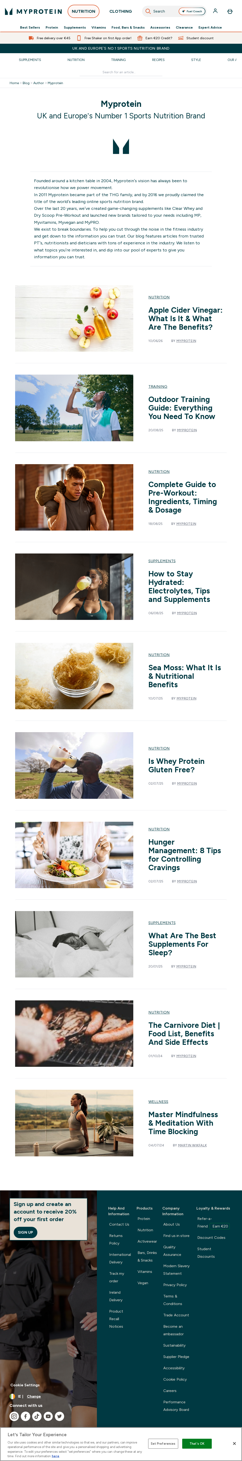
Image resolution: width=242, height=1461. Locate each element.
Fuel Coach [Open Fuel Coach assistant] (192, 11)
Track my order (116, 1277)
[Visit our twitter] (59, 1416)
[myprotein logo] (33, 11)
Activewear (147, 1241)
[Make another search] (121, 72)
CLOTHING (120, 13)
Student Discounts (206, 1252)
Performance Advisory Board (176, 1406)
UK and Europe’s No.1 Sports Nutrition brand (120, 48)
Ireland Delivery (115, 1296)
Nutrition (76, 60)
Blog (26, 83)
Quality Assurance (172, 1251)
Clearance (184, 27)
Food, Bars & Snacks (128, 27)
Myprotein (55, 83)
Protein (52, 27)
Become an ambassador (173, 1330)
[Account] (216, 11)
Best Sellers (30, 27)
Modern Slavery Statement (176, 1269)
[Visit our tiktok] (37, 1416)
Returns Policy (116, 1239)
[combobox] (174, 11)
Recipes (158, 60)
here (55, 1456)
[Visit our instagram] (14, 1416)
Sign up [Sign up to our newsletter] (25, 1232)
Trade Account (176, 1315)
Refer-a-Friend (213, 1223)
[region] (121, 1444)
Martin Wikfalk (192, 1145)
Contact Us (119, 1224)
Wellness (158, 1102)
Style (196, 60)
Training (118, 60)
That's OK (197, 1443)
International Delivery (120, 1258)
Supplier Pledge (176, 1357)
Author (38, 83)
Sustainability (174, 1345)
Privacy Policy (174, 1285)
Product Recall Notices (116, 1318)
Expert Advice (210, 27)
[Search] (148, 11)
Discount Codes (211, 1238)
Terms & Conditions (172, 1300)
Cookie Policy (174, 1379)
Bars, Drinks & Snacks (147, 1256)
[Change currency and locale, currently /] (48, 1396)
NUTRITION (83, 13)
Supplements (75, 27)
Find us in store (176, 1236)
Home (14, 83)
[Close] (234, 1443)
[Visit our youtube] (48, 1416)
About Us (171, 1224)
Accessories (160, 27)
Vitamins (98, 27)
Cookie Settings (25, 1385)
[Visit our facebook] (25, 1416)
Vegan (143, 1283)
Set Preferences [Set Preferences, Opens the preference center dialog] (163, 1443)
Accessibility (174, 1368)
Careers (170, 1391)
